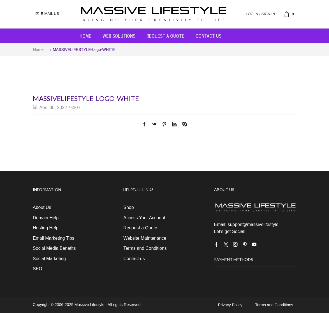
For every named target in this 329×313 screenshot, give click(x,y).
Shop (128, 207)
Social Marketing (49, 258)
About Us (42, 207)
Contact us (208, 35)
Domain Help (46, 217)
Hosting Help (45, 227)
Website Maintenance (144, 238)
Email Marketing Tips (53, 238)
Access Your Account (144, 217)
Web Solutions (119, 35)
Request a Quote (165, 35)
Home (85, 35)
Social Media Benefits (54, 248)
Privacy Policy (230, 305)
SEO (37, 268)
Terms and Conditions (144, 248)
